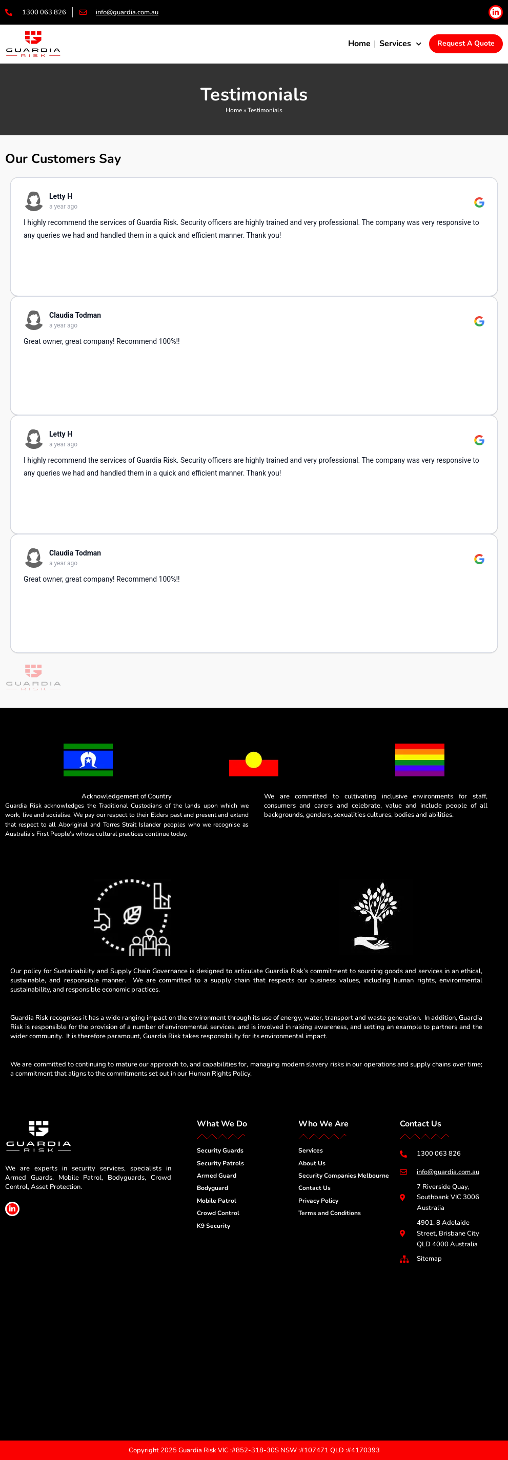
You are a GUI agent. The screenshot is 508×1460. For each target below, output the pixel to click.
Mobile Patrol (216, 1200)
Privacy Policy (318, 1200)
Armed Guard (216, 1175)
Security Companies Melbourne (343, 1175)
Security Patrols (220, 1163)
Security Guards (220, 1150)
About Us (312, 1163)
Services (400, 44)
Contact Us (314, 1188)
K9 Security (213, 1225)
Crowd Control (218, 1213)
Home (359, 43)
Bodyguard (212, 1188)
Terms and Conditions (329, 1213)
